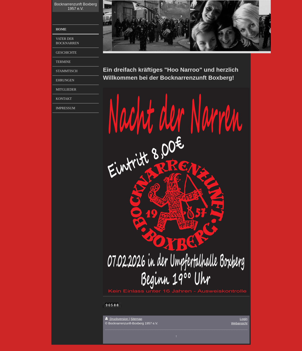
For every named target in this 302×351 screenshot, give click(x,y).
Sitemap (136, 319)
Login (243, 319)
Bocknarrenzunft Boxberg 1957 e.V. (75, 6)
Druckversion (117, 319)
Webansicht (239, 323)
